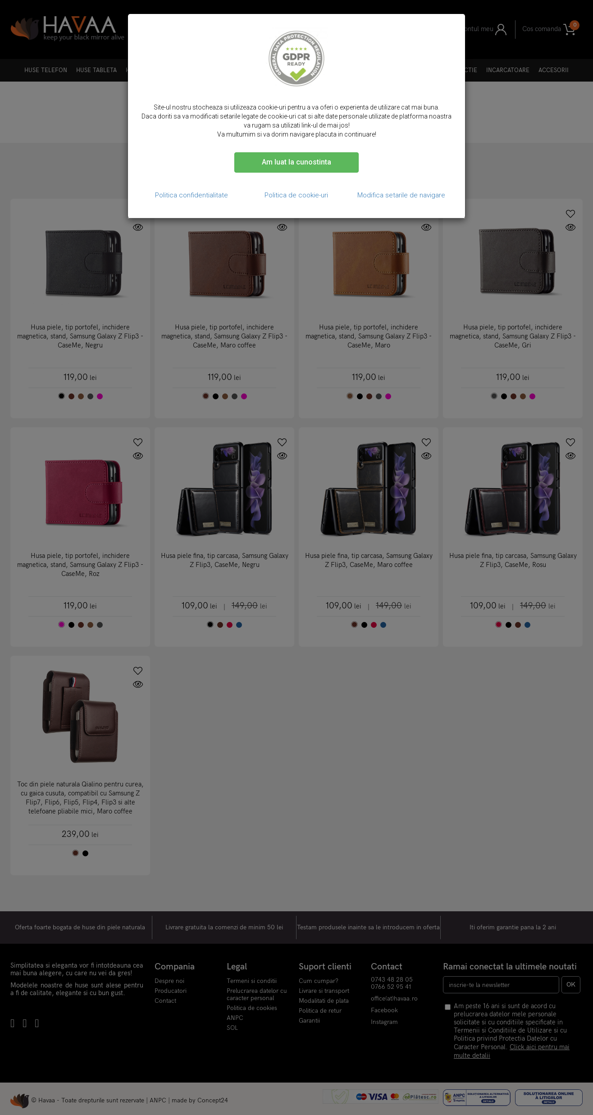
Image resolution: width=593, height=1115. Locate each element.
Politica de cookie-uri (296, 195)
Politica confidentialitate (191, 195)
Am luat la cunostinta (296, 162)
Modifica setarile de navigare (401, 195)
